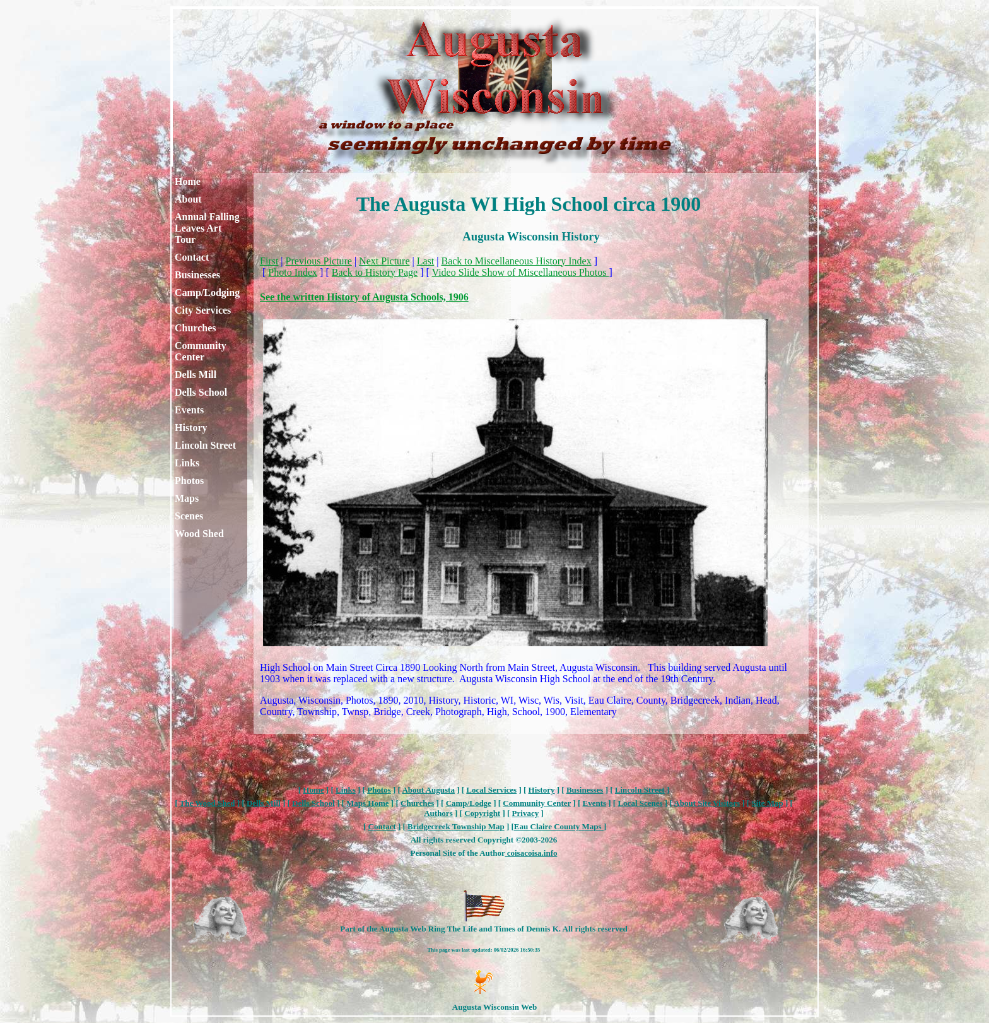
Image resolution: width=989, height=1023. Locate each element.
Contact (192, 257)
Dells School (201, 392)
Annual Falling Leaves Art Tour (207, 228)
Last (426, 261)
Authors (438, 813)
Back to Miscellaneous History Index (516, 261)
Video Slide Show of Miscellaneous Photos (520, 272)
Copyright (482, 813)
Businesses (197, 274)
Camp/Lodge (468, 803)
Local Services (491, 790)
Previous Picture (319, 261)
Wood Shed (199, 533)
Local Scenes (639, 803)
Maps (187, 498)
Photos (189, 480)
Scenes (189, 516)
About (188, 199)
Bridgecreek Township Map (456, 826)
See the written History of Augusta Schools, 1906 (364, 297)
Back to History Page (375, 272)
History (191, 427)
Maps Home (367, 803)
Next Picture (384, 261)
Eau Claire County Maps (559, 826)
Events (189, 410)
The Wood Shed (207, 803)
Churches (195, 327)
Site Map (767, 803)
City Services (203, 310)
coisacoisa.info (531, 853)
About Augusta (428, 790)
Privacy (525, 813)
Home (188, 181)
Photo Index (292, 272)
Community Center (200, 351)
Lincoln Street (205, 445)
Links (187, 463)
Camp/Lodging (207, 292)
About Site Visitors (707, 803)
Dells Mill (195, 374)
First (269, 261)
